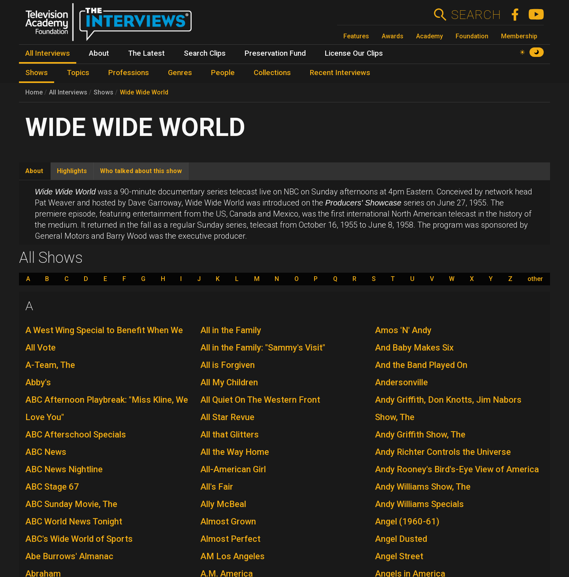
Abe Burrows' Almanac (69, 556)
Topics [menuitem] (78, 72)
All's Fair (216, 487)
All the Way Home (234, 452)
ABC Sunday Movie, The (71, 504)
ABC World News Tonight (73, 521)
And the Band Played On (421, 365)
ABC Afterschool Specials (75, 434)
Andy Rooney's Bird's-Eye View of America (457, 469)
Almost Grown (228, 521)
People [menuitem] (223, 72)
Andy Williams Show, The (423, 487)
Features (356, 36)
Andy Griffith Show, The (420, 434)
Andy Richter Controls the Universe (443, 452)
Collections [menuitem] (272, 72)
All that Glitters (229, 434)
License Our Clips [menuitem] (354, 53)
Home (34, 92)
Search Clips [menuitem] (205, 53)
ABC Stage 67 (52, 487)
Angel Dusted (401, 539)
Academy (429, 36)
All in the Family (230, 330)
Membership (519, 36)
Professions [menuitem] (128, 72)
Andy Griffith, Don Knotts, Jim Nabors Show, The (448, 408)
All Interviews (68, 92)
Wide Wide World (144, 92)
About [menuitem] (99, 53)
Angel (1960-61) (407, 521)
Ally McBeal (223, 504)
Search (476, 14)
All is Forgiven (227, 365)
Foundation (472, 36)
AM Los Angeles (232, 556)
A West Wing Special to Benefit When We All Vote (104, 339)
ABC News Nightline (64, 469)
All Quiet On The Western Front (260, 400)
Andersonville (401, 382)
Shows (103, 92)
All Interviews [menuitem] (47, 53)
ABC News (45, 452)
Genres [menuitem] (180, 72)
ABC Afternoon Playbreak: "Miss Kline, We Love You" (106, 408)
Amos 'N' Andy (403, 330)
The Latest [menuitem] (146, 53)
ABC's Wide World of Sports (79, 539)
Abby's (38, 382)
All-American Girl (233, 469)
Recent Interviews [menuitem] (340, 72)
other (535, 279)
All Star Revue (227, 417)
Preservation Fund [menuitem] (275, 53)
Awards (392, 36)
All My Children (229, 382)
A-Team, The (50, 365)
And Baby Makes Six (414, 348)
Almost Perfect (230, 539)
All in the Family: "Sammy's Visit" (262, 348)
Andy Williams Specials (419, 504)
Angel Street (399, 556)
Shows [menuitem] (36, 72)
